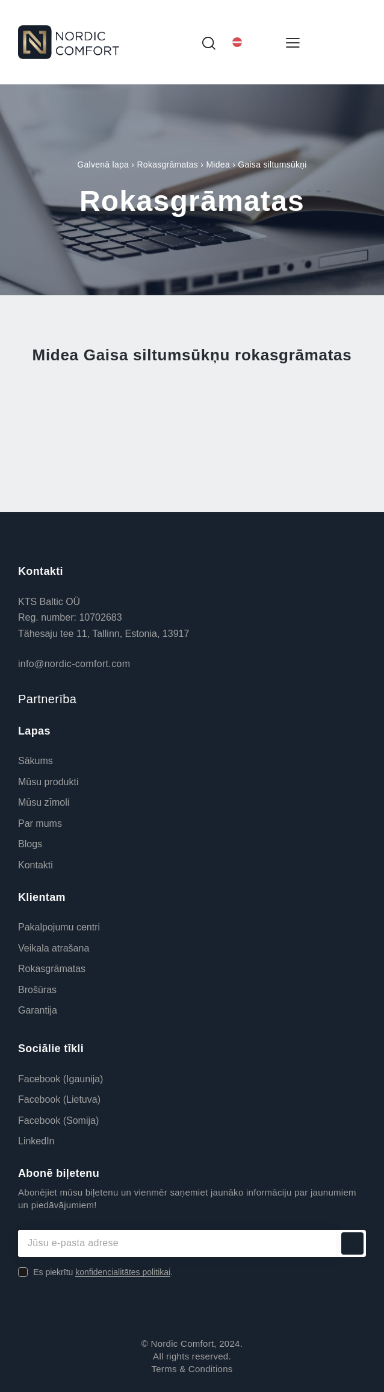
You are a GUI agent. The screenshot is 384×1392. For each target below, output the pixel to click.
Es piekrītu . (103, 1272)
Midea (218, 164)
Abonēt (352, 1243)
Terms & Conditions (191, 1369)
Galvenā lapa (103, 164)
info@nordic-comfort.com (74, 664)
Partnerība (47, 699)
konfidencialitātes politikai (122, 1272)
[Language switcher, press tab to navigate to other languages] (250, 42)
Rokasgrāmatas (167, 164)
